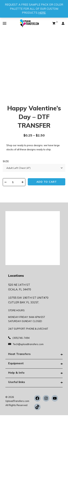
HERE (42, 12)
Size (6, 161)
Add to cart (46, 181)
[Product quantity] (14, 182)
